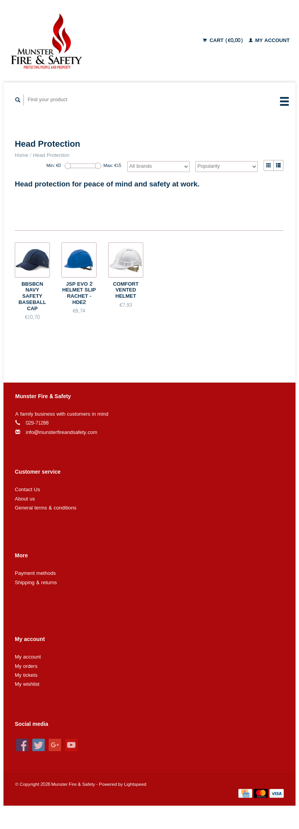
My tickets (26, 675)
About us (25, 499)
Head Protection (51, 155)
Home (21, 155)
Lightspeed (135, 784)
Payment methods (35, 573)
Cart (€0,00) (223, 40)
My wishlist (27, 684)
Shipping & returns (36, 582)
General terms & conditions (45, 508)
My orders (26, 666)
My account (269, 40)
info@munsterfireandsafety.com (61, 432)
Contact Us (27, 489)
